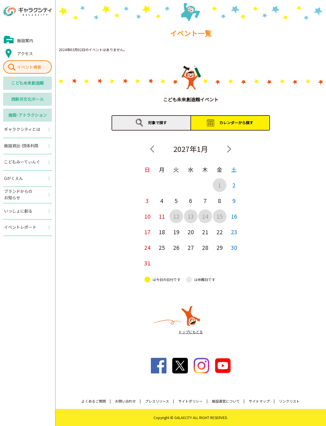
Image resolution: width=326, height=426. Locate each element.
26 (176, 247)
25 (162, 247)
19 (176, 232)
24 (147, 247)
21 (205, 232)
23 (234, 232)
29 (219, 247)
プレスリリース (157, 401)
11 (162, 216)
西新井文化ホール (27, 99)
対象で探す (157, 122)
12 (176, 216)
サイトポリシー (190, 401)
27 (191, 247)
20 (191, 232)
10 (147, 216)
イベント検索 (29, 67)
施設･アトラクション (27, 115)
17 (147, 232)
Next (229, 149)
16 (234, 216)
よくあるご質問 (94, 401)
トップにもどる (191, 331)
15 (219, 216)
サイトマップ (259, 401)
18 (162, 232)
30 (234, 247)
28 (205, 247)
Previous (152, 149)
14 (205, 216)
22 (219, 232)
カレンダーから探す (236, 122)
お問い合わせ (125, 401)
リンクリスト (289, 401)
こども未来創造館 (27, 83)
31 (147, 263)
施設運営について (226, 401)
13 (191, 216)
